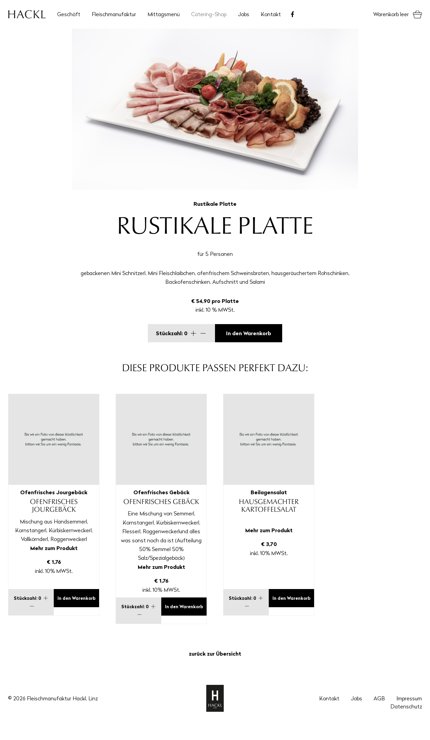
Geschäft (68, 14)
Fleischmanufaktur (114, 14)
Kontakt (271, 14)
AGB (379, 698)
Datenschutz (406, 706)
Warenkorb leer (391, 14)
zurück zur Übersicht (215, 653)
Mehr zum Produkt (54, 548)
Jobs (243, 14)
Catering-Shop (208, 14)
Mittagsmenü (163, 14)
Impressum (409, 698)
